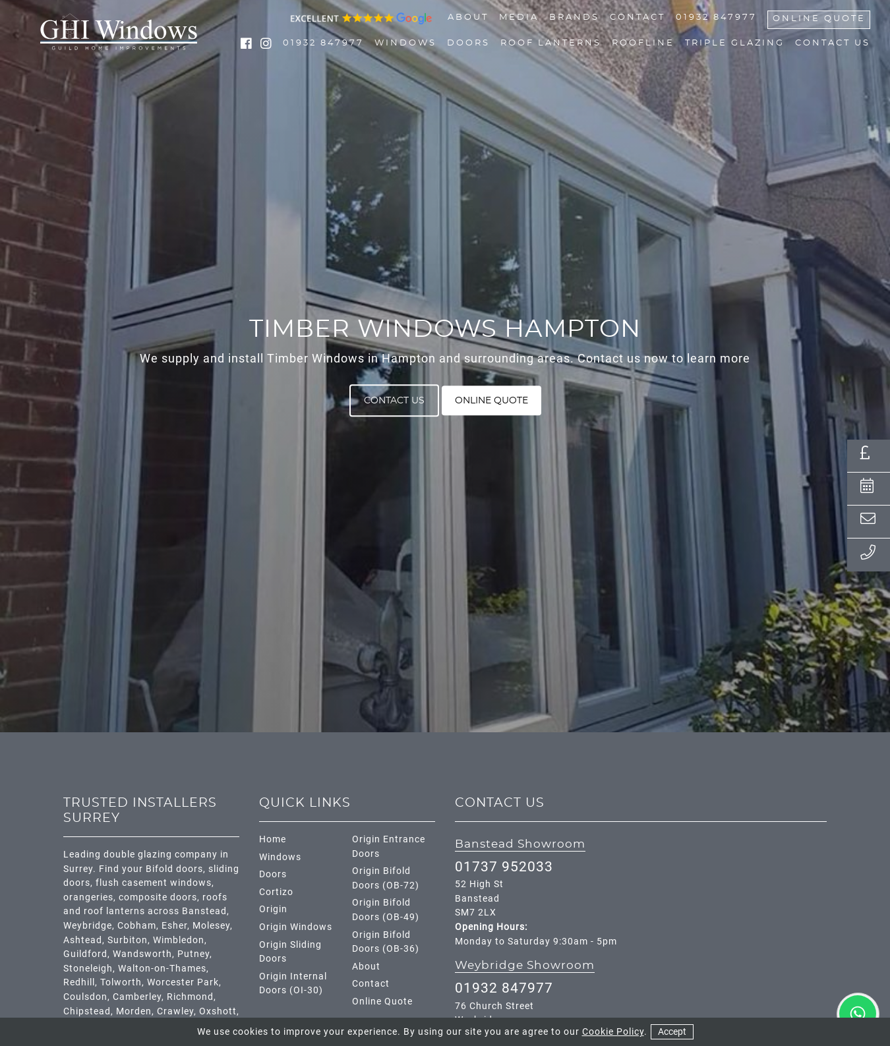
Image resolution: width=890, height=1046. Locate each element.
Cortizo (276, 892)
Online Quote (819, 19)
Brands (574, 18)
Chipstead (87, 1011)
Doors (468, 43)
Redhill (79, 982)
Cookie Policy (613, 1031)
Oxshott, (219, 1011)
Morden (134, 1011)
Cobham (136, 925)
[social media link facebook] (248, 45)
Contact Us (832, 43)
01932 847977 (716, 18)
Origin (273, 909)
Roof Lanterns (550, 43)
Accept (672, 1031)
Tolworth (121, 982)
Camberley (137, 996)
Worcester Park (183, 982)
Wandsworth (142, 954)
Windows (405, 43)
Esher (174, 925)
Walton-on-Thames (162, 968)
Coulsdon (85, 996)
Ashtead (82, 940)
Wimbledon (178, 940)
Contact (637, 18)
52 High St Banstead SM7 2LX (479, 898)
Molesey (211, 925)
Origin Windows (295, 927)
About (468, 18)
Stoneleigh (88, 968)
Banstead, (205, 911)
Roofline (643, 43)
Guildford (85, 954)
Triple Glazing (735, 43)
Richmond (190, 996)
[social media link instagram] (266, 45)
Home (272, 839)
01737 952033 (504, 867)
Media (519, 18)
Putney (193, 954)
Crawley (175, 1011)
